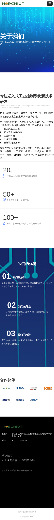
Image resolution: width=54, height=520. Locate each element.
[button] (50, 3)
